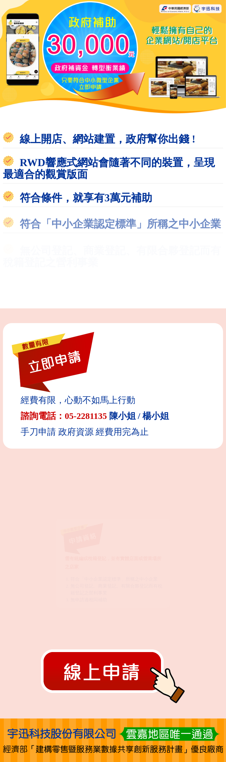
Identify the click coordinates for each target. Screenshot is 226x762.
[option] (113, 57)
